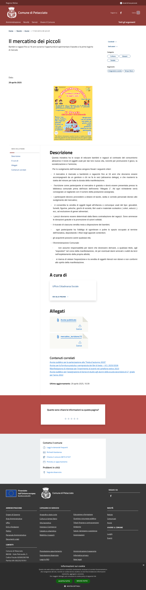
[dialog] (73, 576)
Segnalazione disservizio (49, 555)
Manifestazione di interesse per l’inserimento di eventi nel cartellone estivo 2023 (84, 368)
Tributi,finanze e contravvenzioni (86, 522)
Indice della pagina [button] (18, 149)
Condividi (112, 41)
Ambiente (77, 526)
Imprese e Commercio (48, 526)
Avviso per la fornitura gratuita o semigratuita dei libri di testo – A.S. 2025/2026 (84, 365)
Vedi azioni (113, 46)
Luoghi (109, 534)
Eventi (109, 538)
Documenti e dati (12, 539)
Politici (8, 531)
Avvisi (27, 30)
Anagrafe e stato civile (48, 514)
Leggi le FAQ (44, 559)
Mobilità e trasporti (47, 535)
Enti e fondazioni (12, 526)
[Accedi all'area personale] (128, 3)
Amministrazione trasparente (84, 551)
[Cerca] (137, 12)
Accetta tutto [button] (64, 581)
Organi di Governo (13, 514)
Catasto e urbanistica (48, 531)
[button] (73, 586)
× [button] (143, 565)
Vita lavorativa (45, 522)
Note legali (77, 559)
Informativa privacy (81, 555)
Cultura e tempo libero (48, 518)
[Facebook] (117, 12)
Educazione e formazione (83, 514)
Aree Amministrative (14, 518)
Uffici (8, 522)
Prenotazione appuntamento (51, 551)
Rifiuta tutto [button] (82, 581)
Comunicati (111, 518)
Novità (19, 30)
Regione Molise (12, 3)
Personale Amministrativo (16, 535)
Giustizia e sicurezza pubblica (84, 518)
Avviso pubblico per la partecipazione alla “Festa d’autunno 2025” (78, 362)
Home (11, 30)
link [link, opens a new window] (95, 576)
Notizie (110, 514)
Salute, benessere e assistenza (85, 530)
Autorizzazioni (79, 535)
